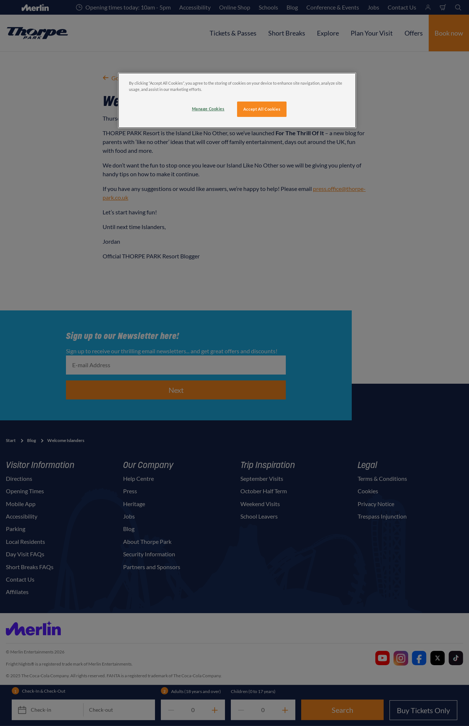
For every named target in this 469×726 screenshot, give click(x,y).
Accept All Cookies (261, 109)
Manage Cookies (208, 108)
